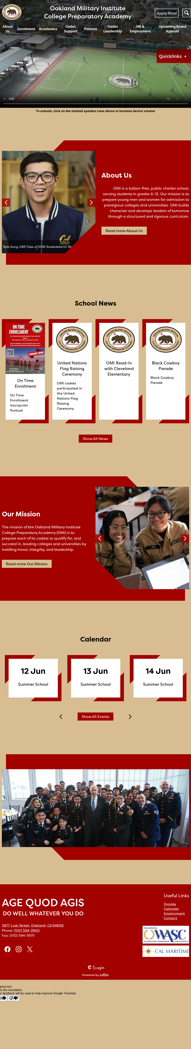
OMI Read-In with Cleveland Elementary (119, 368)
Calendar (95, 639)
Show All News (95, 438)
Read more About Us (124, 230)
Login (95, 967)
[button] (7, 28)
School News (95, 303)
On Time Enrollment (25, 383)
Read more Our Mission (27, 563)
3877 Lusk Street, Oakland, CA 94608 (33, 925)
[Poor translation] (14, 998)
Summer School (33, 684)
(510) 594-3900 (27, 930)
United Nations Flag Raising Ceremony (72, 368)
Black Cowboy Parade (166, 365)
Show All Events (95, 716)
